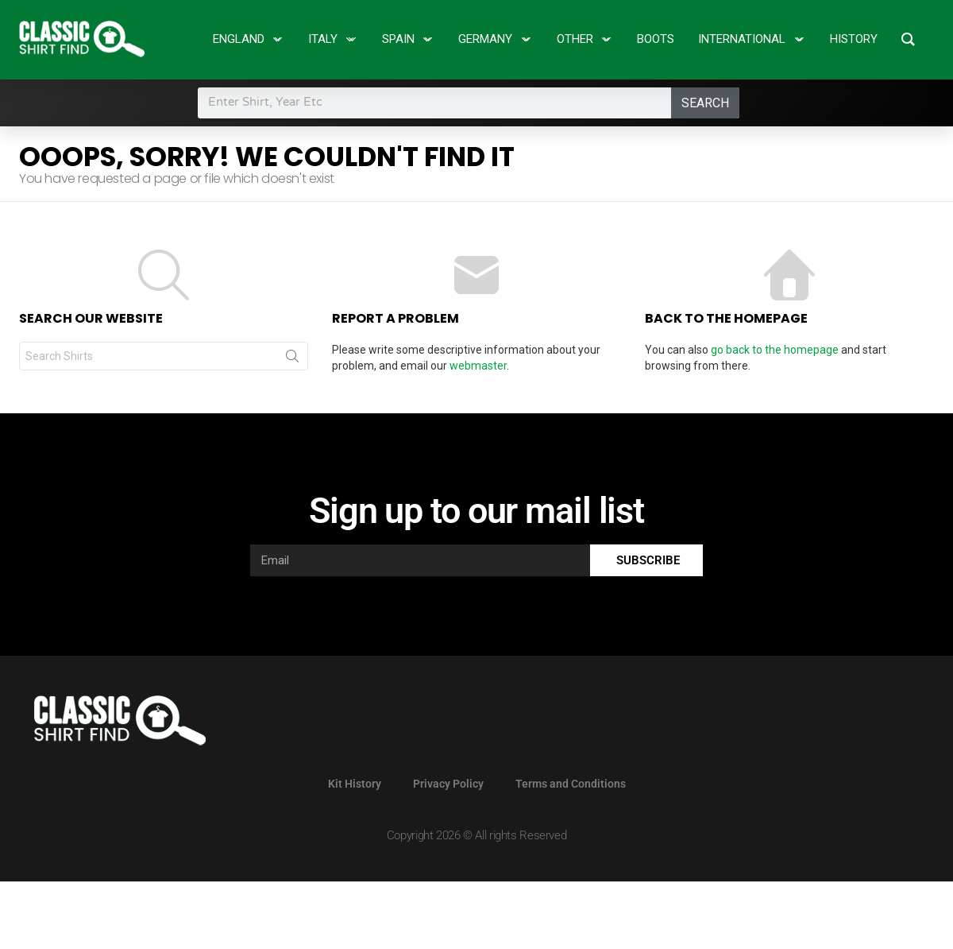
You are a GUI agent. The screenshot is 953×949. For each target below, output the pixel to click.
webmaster (478, 365)
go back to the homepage (775, 349)
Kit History (354, 783)
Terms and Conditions (570, 783)
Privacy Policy (448, 783)
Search (705, 102)
